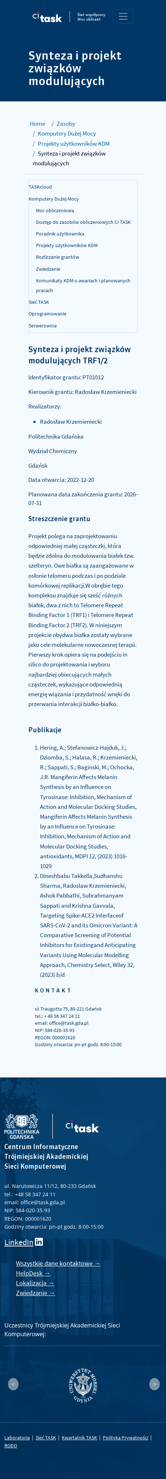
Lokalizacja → (35, 1283)
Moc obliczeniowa (55, 210)
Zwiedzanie (48, 269)
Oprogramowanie (47, 313)
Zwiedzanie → (35, 1293)
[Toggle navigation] (123, 16)
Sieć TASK (39, 302)
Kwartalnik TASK (79, 1437)
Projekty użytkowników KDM (74, 144)
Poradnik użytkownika (60, 233)
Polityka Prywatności (125, 1437)
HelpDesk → (33, 1273)
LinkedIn (18, 1242)
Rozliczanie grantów (57, 257)
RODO (10, 1445)
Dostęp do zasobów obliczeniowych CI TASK (83, 222)
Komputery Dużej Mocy (67, 133)
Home (37, 124)
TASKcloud (40, 187)
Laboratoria (17, 1437)
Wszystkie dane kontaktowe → (58, 1263)
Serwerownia (43, 325)
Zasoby (66, 124)
